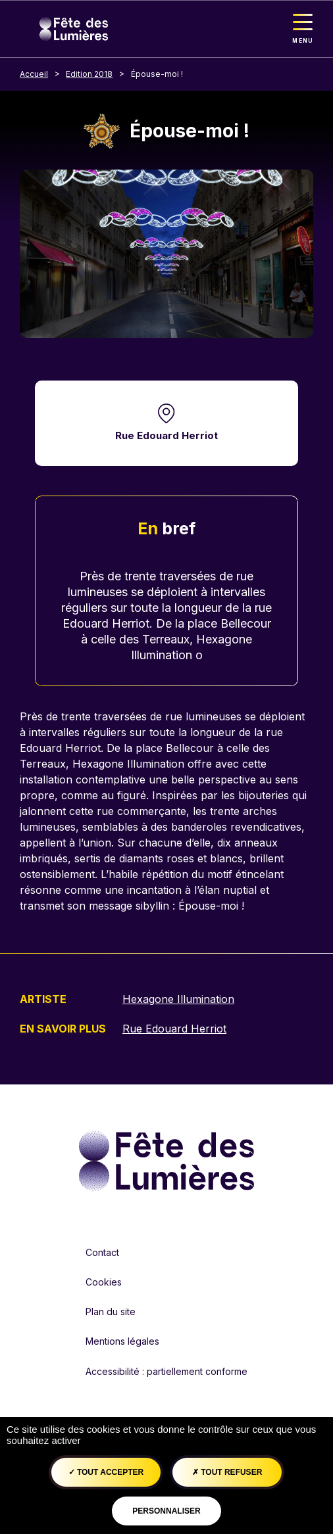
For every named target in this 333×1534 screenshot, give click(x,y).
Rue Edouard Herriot (166, 435)
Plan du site (111, 1311)
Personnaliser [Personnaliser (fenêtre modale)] (166, 1511)
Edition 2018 (89, 74)
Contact (102, 1252)
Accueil (34, 74)
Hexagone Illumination (178, 999)
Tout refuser (227, 1472)
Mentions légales (122, 1341)
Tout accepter (106, 1472)
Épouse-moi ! (157, 74)
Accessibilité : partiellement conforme (166, 1371)
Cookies (104, 1282)
